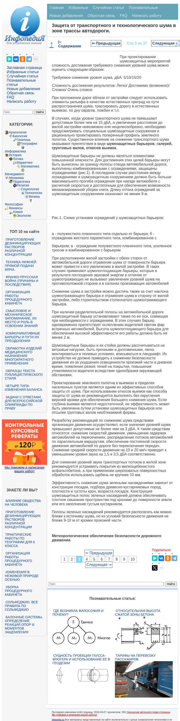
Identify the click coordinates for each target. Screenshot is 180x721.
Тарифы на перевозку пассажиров (135, 657)
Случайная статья (22, 76)
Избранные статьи (23, 72)
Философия (14, 204)
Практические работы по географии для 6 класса (20, 540)
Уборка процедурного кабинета (18, 590)
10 (133, 559)
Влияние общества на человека (23, 502)
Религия (23, 185)
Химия (18, 212)
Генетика (23, 140)
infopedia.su (58, 719)
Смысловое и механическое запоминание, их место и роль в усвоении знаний (21, 318)
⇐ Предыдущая (106, 43)
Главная (56, 8)
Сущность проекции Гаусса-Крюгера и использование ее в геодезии (81, 659)
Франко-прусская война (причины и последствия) (21, 280)
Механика (16, 178)
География (29, 143)
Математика (30, 166)
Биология (20, 136)
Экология (24, 215)
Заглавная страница (24, 68)
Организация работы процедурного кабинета (18, 297)
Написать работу (21, 101)
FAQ (10, 97)
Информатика (15, 151)
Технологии (33, 193)
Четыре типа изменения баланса (23, 387)
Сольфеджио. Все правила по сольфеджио (21, 605)
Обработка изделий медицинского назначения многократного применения (23, 355)
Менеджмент (15, 174)
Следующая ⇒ (165, 43)
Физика (34, 196)
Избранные (78, 8)
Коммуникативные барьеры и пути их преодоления (22, 337)
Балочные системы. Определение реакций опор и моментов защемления (24, 624)
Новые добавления (23, 89)
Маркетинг (25, 162)
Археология (18, 132)
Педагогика (21, 181)
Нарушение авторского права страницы (148, 712)
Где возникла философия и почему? (77, 612)
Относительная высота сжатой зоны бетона (137, 612)
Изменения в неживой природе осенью (22, 575)
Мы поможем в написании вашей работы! (74, 714)
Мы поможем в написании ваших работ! (24, 469)
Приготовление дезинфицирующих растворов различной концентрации (23, 247)
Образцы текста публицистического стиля (24, 374)
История (15, 155)
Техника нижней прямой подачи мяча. (20, 265)
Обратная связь (20, 93)
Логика (18, 159)
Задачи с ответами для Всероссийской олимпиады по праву (23, 402)
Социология (30, 189)
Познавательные (143, 8)
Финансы (16, 208)
